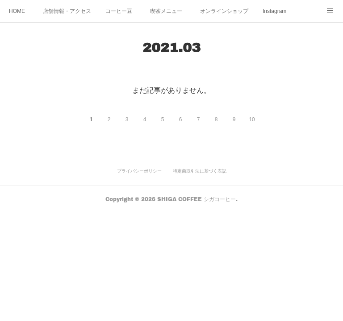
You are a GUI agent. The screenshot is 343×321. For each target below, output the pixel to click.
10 (252, 119)
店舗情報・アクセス (67, 11)
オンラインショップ (224, 11)
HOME (17, 11)
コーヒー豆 (118, 11)
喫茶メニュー (166, 11)
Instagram (274, 11)
